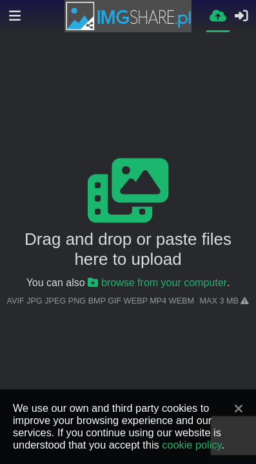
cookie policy (191, 444)
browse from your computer (157, 282)
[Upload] (218, 15)
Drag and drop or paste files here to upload (128, 249)
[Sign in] (241, 16)
